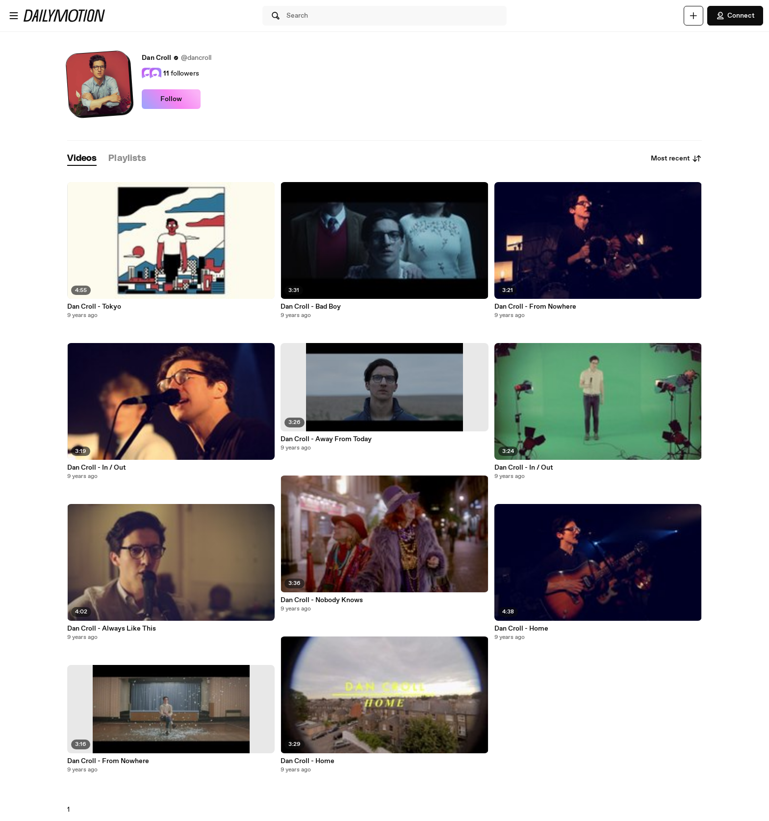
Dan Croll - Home (307, 761)
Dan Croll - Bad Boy (311, 307)
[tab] (82, 159)
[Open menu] (14, 16)
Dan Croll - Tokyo (94, 307)
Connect (735, 16)
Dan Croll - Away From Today (326, 439)
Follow (171, 99)
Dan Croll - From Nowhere (108, 761)
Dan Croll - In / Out (96, 468)
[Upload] (693, 16)
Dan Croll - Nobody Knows (322, 600)
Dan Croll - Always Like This (111, 629)
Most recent (676, 158)
